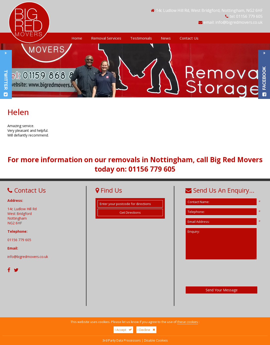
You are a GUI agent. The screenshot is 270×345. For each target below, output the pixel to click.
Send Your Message (222, 290)
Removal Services (106, 38)
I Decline (146, 330)
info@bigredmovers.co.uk (239, 22)
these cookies (187, 322)
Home (77, 38)
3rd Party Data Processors (121, 340)
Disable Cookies (156, 340)
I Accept (123, 330)
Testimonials (141, 38)
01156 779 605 (249, 16)
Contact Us (189, 38)
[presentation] (223, 272)
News (166, 38)
